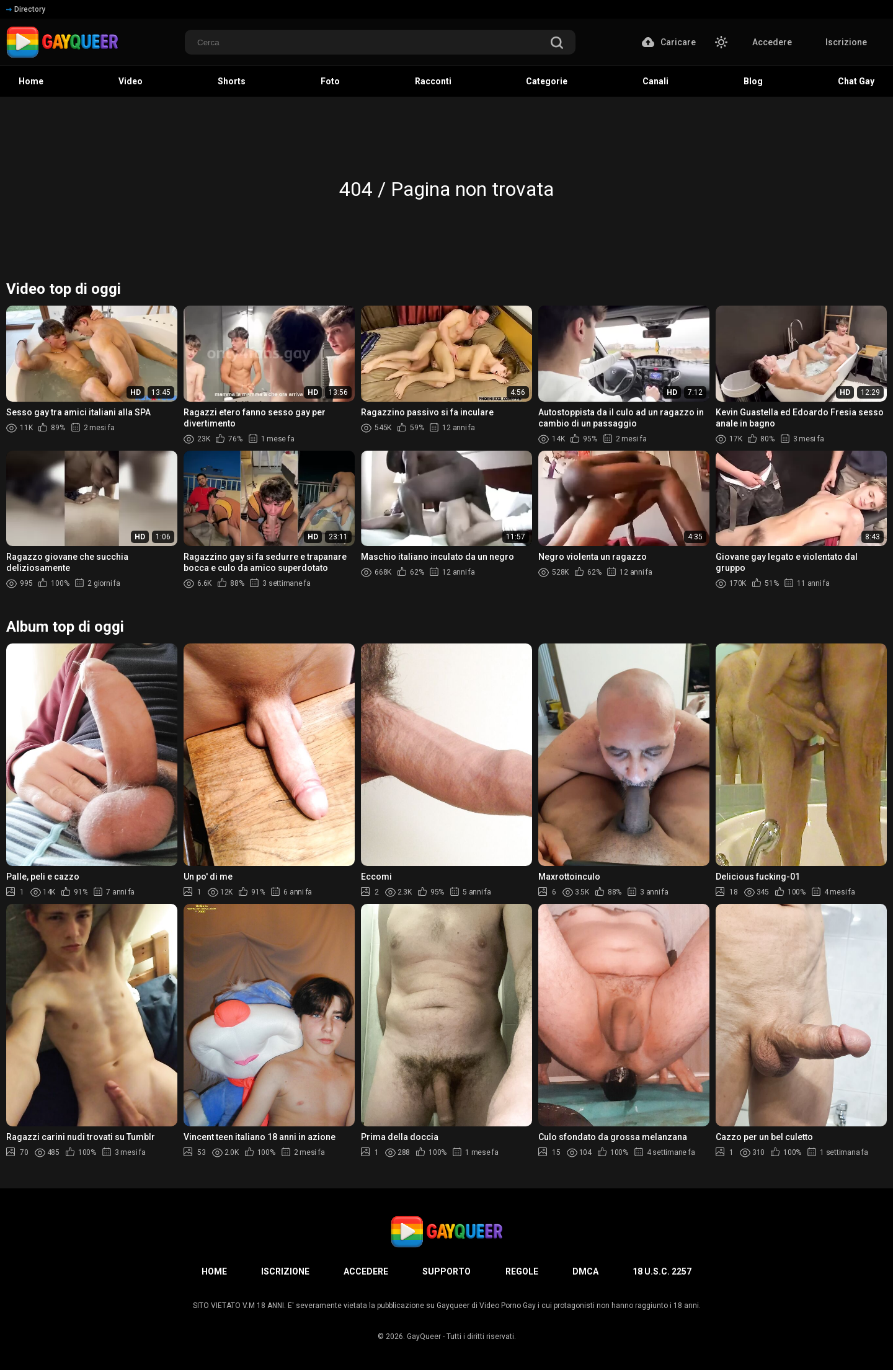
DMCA (585, 1271)
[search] (557, 44)
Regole (521, 1271)
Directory (25, 9)
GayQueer (424, 1336)
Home (214, 1271)
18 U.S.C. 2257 (662, 1271)
